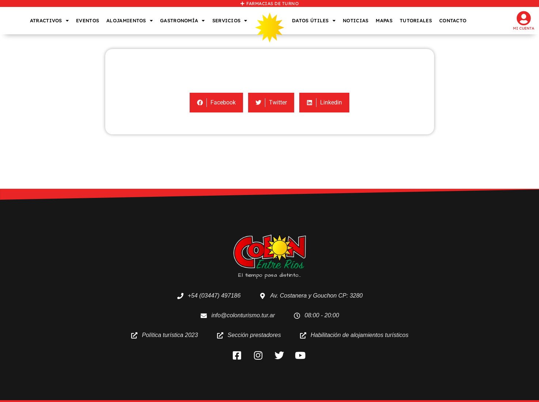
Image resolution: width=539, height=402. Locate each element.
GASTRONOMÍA (182, 21)
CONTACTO (452, 20)
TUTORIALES (416, 20)
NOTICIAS (355, 20)
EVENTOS (87, 20)
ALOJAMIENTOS (129, 21)
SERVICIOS (229, 21)
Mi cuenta (523, 28)
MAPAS (384, 20)
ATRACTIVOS (49, 21)
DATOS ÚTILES (313, 21)
